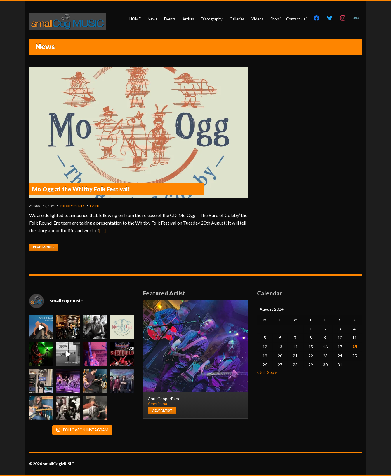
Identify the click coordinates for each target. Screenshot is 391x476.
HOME (135, 19)
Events (169, 19)
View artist (162, 410)
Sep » (272, 372)
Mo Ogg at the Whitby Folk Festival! (81, 189)
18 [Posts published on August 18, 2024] (354, 346)
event (95, 206)
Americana (157, 403)
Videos (257, 19)
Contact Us (295, 19)
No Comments (72, 206)
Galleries (237, 19)
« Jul (261, 372)
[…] (102, 230)
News (152, 19)
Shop (274, 19)
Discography (212, 19)
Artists (188, 19)
